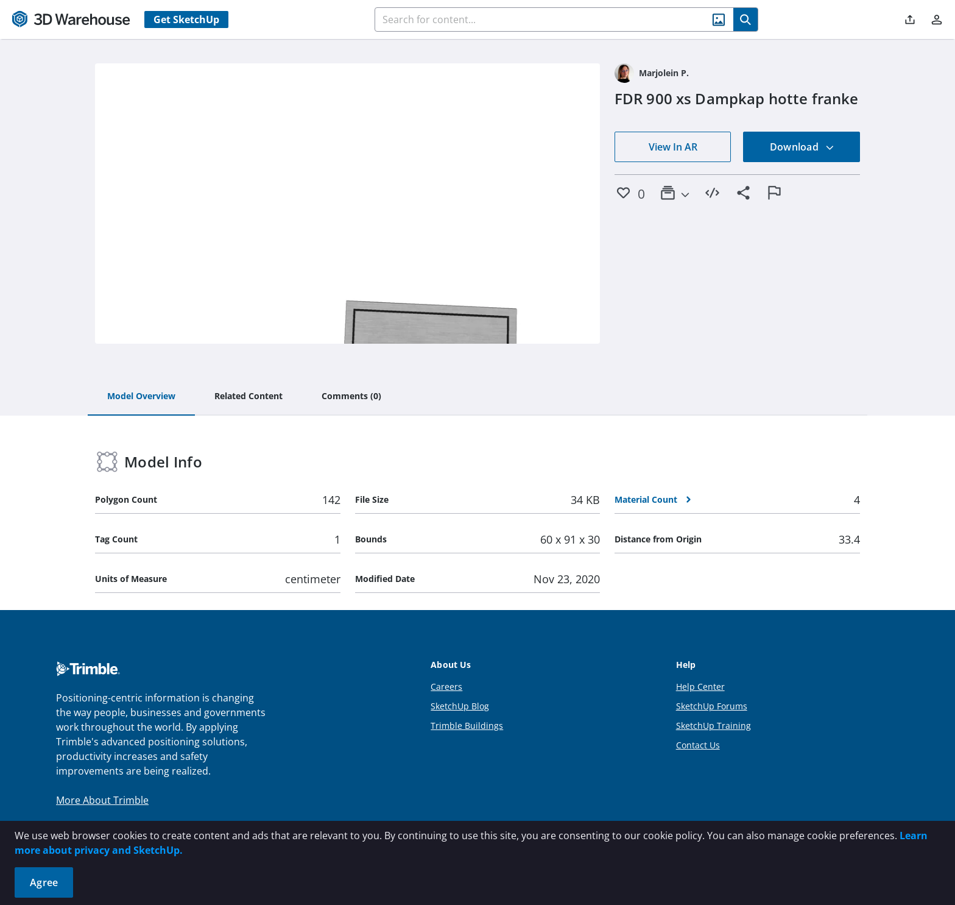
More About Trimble (102, 800)
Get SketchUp (186, 19)
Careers (446, 686)
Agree (44, 882)
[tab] (141, 397)
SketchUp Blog (460, 706)
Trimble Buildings (467, 725)
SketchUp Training (713, 725)
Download (802, 147)
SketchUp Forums (711, 706)
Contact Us (698, 745)
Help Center (700, 686)
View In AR (673, 147)
